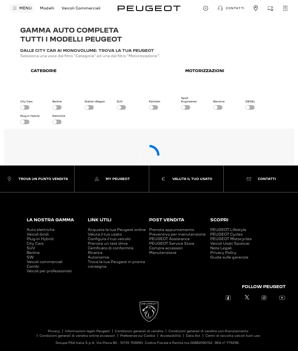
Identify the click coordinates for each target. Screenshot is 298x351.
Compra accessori (166, 248)
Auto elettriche (41, 229)
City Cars (35, 243)
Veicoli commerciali (44, 262)
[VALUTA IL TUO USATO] (270, 8)
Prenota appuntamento (171, 229)
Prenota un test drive (108, 243)
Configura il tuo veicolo (109, 239)
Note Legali (221, 248)
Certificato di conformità (110, 248)
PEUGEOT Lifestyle (228, 229)
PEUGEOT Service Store (171, 243)
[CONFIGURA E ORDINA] (205, 8)
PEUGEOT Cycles (226, 234)
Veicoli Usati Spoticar (230, 243)
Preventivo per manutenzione (177, 234)
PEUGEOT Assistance (169, 239)
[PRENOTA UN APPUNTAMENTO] (285, 8)
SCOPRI (219, 219)
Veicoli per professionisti (49, 271)
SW (30, 257)
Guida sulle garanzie (229, 257)
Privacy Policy (223, 252)
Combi (33, 266)
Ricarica (95, 252)
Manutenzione (162, 252)
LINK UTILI (99, 219)
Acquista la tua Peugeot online (117, 229)
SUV (31, 248)
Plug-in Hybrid (40, 239)
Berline (33, 252)
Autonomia (98, 257)
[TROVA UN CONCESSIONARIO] (255, 8)
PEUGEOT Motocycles (231, 239)
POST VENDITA (166, 219)
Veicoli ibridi (38, 234)
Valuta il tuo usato (105, 234)
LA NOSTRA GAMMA (50, 219)
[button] (231, 8)
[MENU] (22, 8)
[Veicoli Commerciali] (81, 8)
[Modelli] (47, 8)
